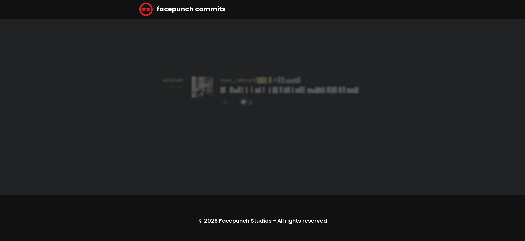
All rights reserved (302, 221)
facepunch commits (182, 9)
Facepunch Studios (245, 221)
